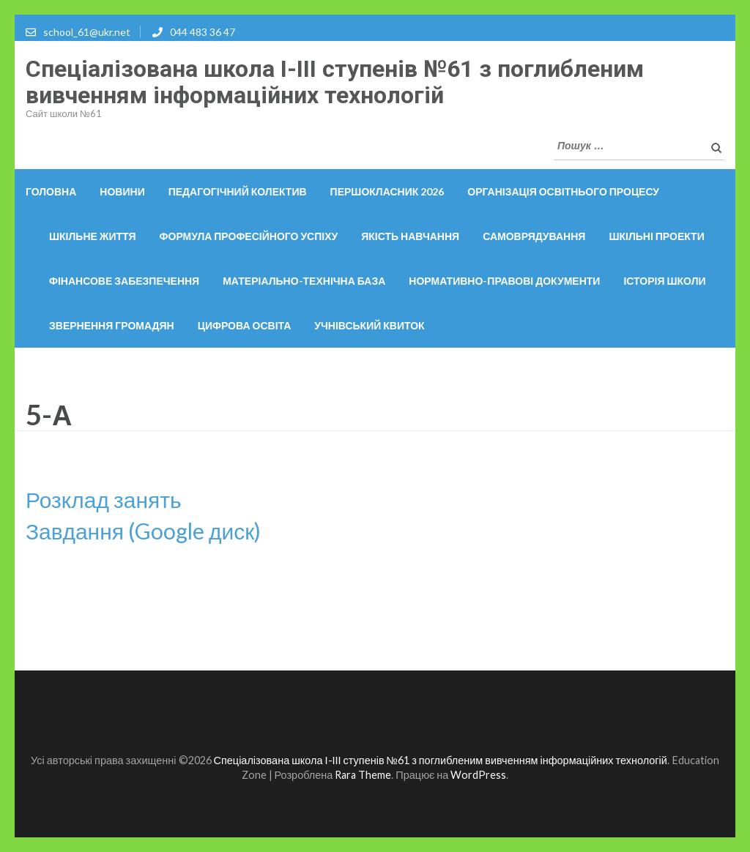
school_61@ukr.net (86, 32)
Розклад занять (104, 499)
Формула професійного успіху (249, 236)
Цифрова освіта (245, 325)
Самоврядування (534, 236)
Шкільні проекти (656, 236)
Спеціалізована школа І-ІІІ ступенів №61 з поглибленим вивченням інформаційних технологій (335, 82)
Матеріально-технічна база (304, 280)
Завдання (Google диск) (143, 530)
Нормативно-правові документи (504, 280)
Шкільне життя (92, 236)
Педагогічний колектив (237, 191)
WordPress (478, 775)
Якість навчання (410, 236)
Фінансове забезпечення (124, 280)
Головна (51, 191)
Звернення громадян (111, 325)
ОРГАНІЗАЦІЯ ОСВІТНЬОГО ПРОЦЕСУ (563, 191)
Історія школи (664, 280)
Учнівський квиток (369, 325)
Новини (122, 191)
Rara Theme (363, 775)
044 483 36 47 (202, 32)
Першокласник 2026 (387, 191)
